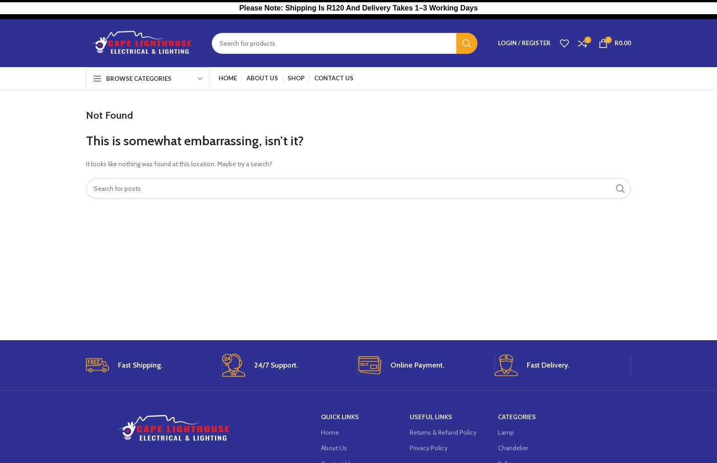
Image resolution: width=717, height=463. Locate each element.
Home (330, 432)
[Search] (344, 43)
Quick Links (340, 417)
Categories (517, 417)
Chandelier (513, 448)
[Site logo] (142, 42)
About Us (334, 448)
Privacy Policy (429, 448)
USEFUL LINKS (431, 417)
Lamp (506, 432)
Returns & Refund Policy (443, 432)
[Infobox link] (150, 365)
